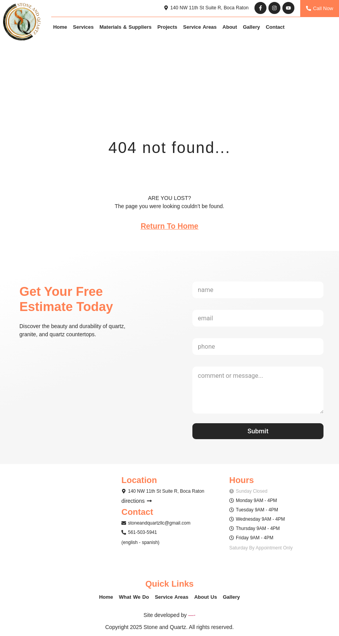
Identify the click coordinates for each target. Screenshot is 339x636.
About (230, 27)
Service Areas (200, 27)
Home (60, 27)
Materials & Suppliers (126, 27)
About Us (205, 598)
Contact (275, 27)
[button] (162, 492)
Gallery (251, 27)
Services (83, 27)
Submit (257, 432)
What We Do (134, 598)
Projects (167, 27)
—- (191, 616)
